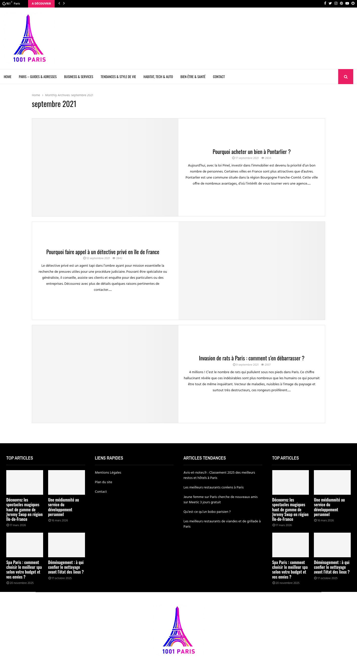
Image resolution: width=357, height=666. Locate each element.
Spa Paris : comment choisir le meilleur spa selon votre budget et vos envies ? (24, 569)
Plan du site (103, 482)
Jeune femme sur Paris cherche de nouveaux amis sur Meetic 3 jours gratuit (220, 499)
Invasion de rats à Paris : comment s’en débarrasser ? (252, 358)
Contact (219, 76)
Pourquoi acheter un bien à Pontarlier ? (252, 151)
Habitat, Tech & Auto (158, 76)
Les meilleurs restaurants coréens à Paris (214, 487)
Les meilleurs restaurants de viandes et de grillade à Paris (222, 524)
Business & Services (78, 76)
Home (7, 76)
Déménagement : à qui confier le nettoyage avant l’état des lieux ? (66, 567)
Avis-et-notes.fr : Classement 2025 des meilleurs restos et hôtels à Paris (219, 475)
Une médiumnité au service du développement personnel (63, 507)
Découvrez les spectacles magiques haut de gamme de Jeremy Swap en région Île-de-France (24, 509)
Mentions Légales (108, 473)
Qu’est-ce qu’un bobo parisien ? (207, 512)
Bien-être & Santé (193, 76)
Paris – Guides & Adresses (37, 76)
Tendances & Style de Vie (118, 76)
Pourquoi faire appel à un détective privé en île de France (102, 252)
